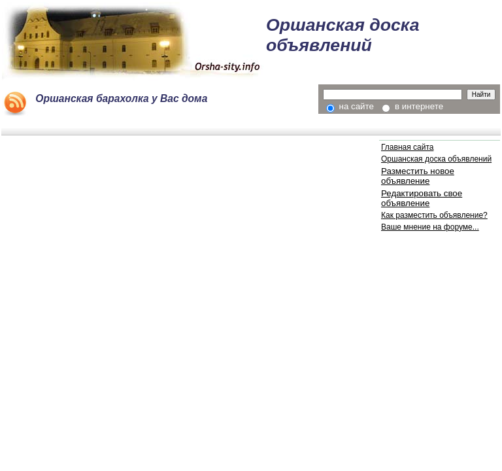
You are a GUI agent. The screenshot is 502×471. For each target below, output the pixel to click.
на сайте (350, 106)
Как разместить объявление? (434, 215)
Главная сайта (407, 147)
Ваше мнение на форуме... (430, 227)
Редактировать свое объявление (421, 198)
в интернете (412, 106)
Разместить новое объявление (417, 176)
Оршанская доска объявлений (436, 159)
